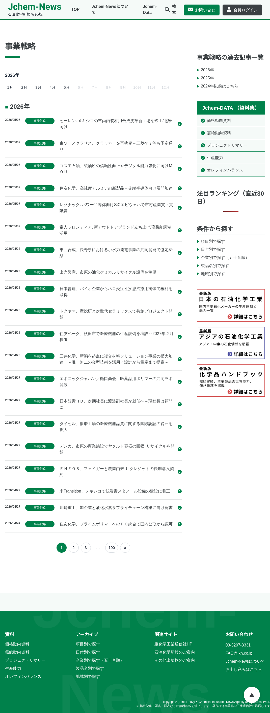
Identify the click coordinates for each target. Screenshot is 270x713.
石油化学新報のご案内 (174, 652)
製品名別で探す (215, 265)
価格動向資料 (219, 120)
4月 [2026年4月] (52, 87)
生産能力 (215, 157)
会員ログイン (245, 10)
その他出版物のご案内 (174, 660)
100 (112, 547)
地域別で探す (213, 274)
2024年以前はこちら (219, 86)
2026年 (207, 70)
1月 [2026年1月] (10, 87)
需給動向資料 (219, 133)
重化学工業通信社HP (173, 644)
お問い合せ (205, 10)
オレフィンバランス (225, 170)
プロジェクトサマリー (227, 145)
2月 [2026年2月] (24, 87)
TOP (75, 9)
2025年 (207, 78)
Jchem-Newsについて (245, 661)
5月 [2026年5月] (66, 87)
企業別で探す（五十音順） (225, 257)
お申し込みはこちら (244, 669)
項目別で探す (213, 241)
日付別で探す (213, 249)
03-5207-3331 (238, 645)
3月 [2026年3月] (38, 87)
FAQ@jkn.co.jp (239, 653)
